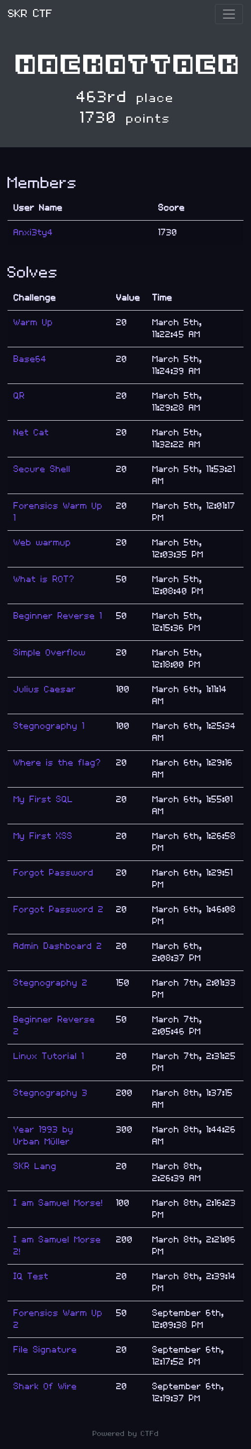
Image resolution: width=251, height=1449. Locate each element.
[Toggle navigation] (229, 14)
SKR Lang (35, 1166)
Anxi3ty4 (33, 232)
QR (19, 396)
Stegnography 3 (51, 1093)
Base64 (30, 359)
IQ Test (31, 1276)
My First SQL (43, 799)
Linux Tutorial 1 (49, 1056)
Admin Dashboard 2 (58, 946)
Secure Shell (42, 469)
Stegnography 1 (49, 726)
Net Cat (31, 432)
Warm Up (33, 322)
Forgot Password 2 (59, 909)
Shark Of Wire (45, 1386)
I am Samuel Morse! (58, 1203)
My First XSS (43, 836)
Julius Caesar (45, 689)
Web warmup (42, 542)
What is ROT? (44, 579)
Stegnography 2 (51, 983)
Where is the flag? (57, 762)
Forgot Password (54, 873)
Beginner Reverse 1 (58, 616)
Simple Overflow (50, 652)
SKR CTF (30, 14)
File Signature (45, 1350)
